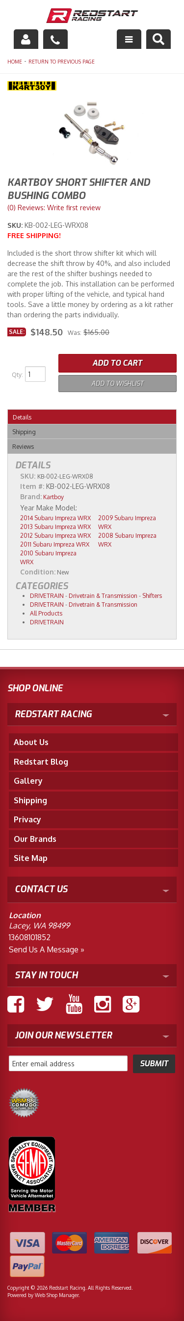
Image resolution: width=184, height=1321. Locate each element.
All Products (46, 613)
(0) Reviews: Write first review (54, 207)
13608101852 (30, 937)
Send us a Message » (46, 949)
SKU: (16, 225)
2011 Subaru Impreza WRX (54, 544)
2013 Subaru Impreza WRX (55, 526)
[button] (158, 39)
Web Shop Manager (57, 1295)
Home (14, 62)
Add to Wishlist (117, 383)
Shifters (152, 595)
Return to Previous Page (61, 62)
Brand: (31, 496)
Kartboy (53, 497)
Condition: (37, 572)
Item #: (33, 486)
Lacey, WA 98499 (39, 925)
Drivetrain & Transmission (103, 595)
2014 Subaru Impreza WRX (55, 518)
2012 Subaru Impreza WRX (55, 535)
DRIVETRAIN (47, 595)
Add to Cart (117, 363)
